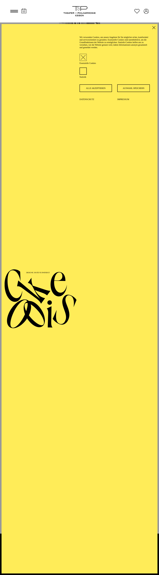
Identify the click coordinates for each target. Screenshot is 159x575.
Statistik (83, 77)
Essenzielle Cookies (88, 63)
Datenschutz (87, 99)
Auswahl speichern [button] (133, 88)
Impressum (123, 99)
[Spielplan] (23, 10)
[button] (14, 11)
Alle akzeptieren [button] (96, 88)
